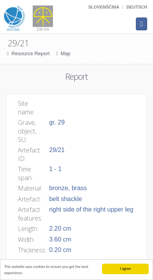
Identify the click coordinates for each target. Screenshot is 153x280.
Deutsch (137, 7)
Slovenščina (103, 7)
